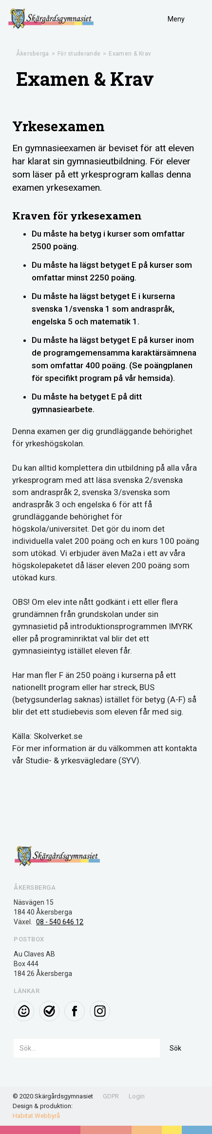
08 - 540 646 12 (59, 922)
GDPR (111, 1096)
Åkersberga (32, 53)
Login (137, 1096)
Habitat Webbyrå (36, 1115)
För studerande (79, 53)
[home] (51, 19)
